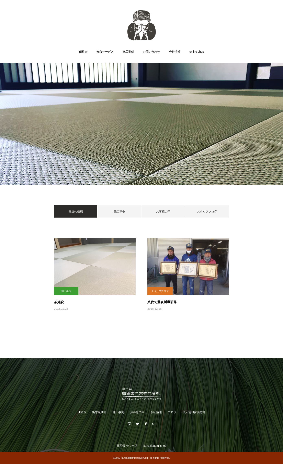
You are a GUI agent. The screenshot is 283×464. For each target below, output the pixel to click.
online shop (196, 51)
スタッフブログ (207, 211)
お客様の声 (163, 211)
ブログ (172, 412)
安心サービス (105, 51)
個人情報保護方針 (194, 412)
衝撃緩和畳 (99, 412)
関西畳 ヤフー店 (127, 445)
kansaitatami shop (155, 445)
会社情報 (174, 51)
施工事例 (128, 51)
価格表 (83, 51)
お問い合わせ (151, 51)
